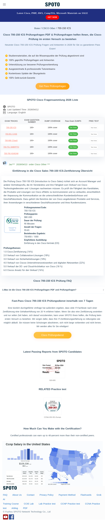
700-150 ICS (11, 128)
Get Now (52, 17)
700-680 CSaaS (11, 141)
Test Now (94, 127)
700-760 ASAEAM (11, 153)
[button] (52, 289)
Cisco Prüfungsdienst (52, 335)
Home (37, 28)
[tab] (52, 289)
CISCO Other (48, 28)
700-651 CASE (11, 134)
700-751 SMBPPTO (11, 147)
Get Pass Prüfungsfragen (52, 86)
